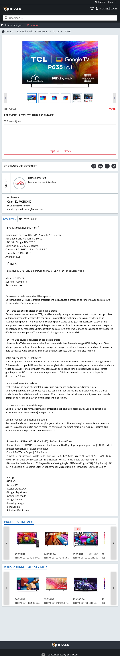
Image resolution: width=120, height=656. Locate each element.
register (104, 8)
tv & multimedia (25, 31)
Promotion (33, 25)
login (114, 8)
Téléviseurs (43, 31)
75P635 (67, 31)
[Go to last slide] (6, 543)
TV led (56, 31)
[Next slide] (113, 543)
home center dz (37, 177)
